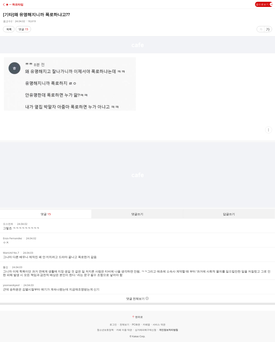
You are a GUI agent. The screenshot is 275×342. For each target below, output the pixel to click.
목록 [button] (8, 29)
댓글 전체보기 (137, 299)
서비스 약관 (159, 324)
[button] (20, 4)
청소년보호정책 (105, 330)
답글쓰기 (229, 214)
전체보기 (124, 324)
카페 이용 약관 (124, 330)
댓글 (23, 29)
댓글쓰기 (137, 214)
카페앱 (146, 324)
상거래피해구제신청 (145, 330)
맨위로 (137, 317)
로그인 (113, 324)
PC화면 (136, 324)
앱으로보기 (264, 4)
